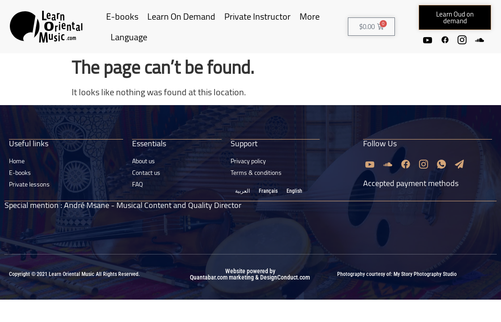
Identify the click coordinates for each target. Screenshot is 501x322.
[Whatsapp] (441, 177)
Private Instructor (257, 23)
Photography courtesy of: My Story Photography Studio (397, 287)
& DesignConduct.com (282, 290)
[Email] (459, 177)
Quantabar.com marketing (222, 290)
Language (129, 43)
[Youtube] (435, 39)
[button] (455, 17)
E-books (122, 23)
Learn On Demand (181, 23)
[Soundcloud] (453, 53)
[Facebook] (453, 39)
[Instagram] (471, 39)
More (310, 23)
